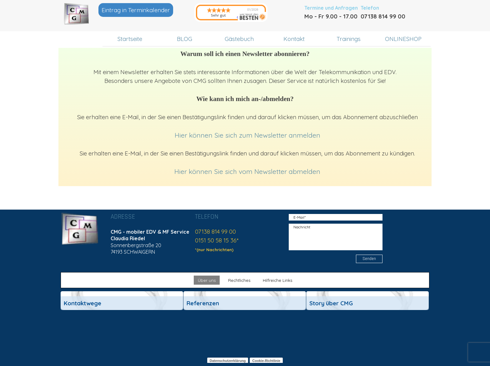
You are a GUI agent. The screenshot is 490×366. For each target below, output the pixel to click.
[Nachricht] (335, 237)
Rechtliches (239, 280)
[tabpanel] (338, 16)
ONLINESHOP (403, 39)
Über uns (207, 280)
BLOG (184, 39)
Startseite (130, 39)
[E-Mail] (335, 217)
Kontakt (294, 39)
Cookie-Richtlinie (266, 361)
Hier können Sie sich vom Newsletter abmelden (247, 171)
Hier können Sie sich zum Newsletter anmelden (247, 135)
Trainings (349, 39)
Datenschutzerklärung (228, 361)
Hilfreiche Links (277, 280)
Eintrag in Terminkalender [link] (136, 10)
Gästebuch (239, 39)
